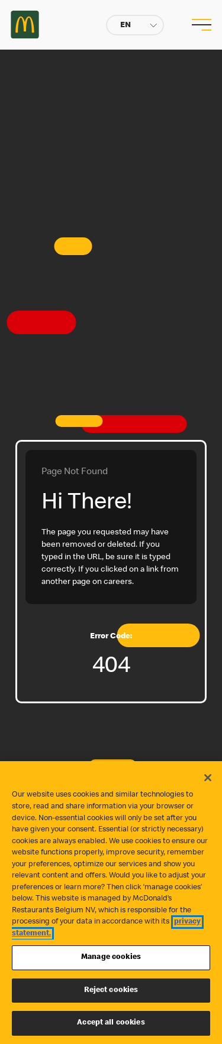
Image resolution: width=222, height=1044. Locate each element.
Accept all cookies (110, 1023)
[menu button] (200, 25)
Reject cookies (111, 990)
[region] (111, 902)
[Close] (208, 778)
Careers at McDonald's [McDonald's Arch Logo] (25, 24)
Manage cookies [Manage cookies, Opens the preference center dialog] (111, 957)
